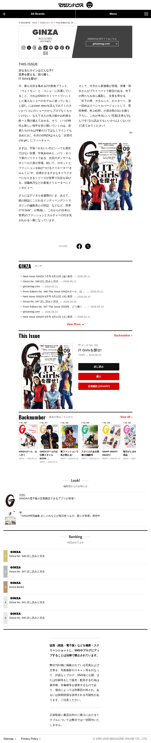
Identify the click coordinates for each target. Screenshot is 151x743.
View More (75, 324)
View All (126, 417)
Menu (129, 14)
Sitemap (8, 738)
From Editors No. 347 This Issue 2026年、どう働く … (63, 306)
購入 (98, 376)
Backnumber (123, 335)
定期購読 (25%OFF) (99, 386)
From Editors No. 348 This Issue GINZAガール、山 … (63, 291)
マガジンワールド (75, 5)
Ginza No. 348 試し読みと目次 (49, 281)
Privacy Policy (29, 738)
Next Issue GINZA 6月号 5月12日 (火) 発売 (56, 296)
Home (34, 23)
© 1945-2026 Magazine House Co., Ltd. (120, 738)
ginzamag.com (105, 43)
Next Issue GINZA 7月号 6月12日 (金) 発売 (56, 276)
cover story (40, 105)
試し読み (99, 366)
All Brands (24, 14)
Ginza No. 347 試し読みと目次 (49, 301)
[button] (129, 441)
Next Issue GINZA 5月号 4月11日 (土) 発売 (56, 316)
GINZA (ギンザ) (46, 23)
